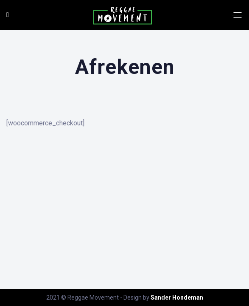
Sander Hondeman (177, 297)
